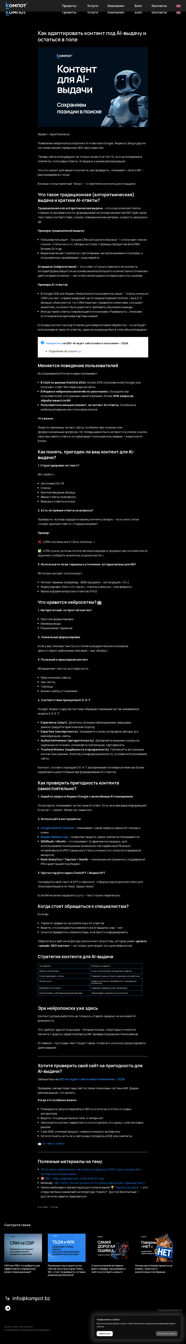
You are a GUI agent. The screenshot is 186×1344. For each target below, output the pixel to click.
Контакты (159, 12)
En (178, 12)
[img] (8, 1314)
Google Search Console (57, 831)
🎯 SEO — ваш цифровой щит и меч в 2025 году (72, 1181)
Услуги (92, 12)
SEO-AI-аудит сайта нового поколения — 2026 (92, 1082)
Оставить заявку (53, 1146)
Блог (138, 12)
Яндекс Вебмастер (54, 840)
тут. (80, 354)
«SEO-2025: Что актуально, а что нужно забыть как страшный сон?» (99, 1186)
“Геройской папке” (127, 1190)
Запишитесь (54, 346)
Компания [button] (116, 12)
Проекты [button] (69, 12)
